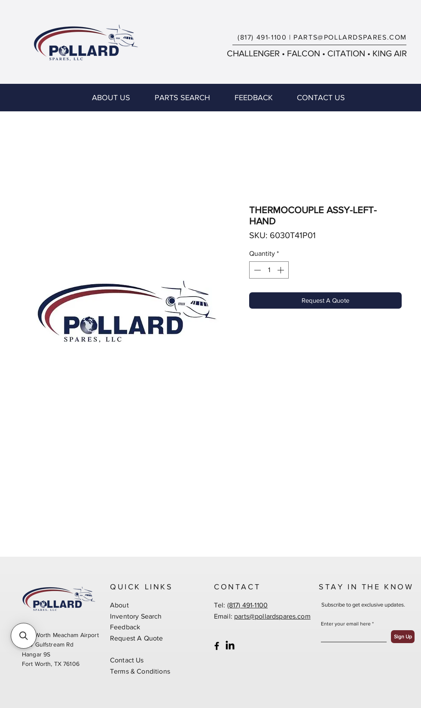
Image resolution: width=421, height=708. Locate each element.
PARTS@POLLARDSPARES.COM (350, 37)
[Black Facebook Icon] (216, 646)
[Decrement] (256, 270)
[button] (24, 636)
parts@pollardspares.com (272, 616)
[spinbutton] (268, 270)
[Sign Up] (403, 636)
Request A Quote (136, 638)
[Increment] (281, 270)
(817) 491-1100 (262, 37)
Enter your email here (346, 623)
